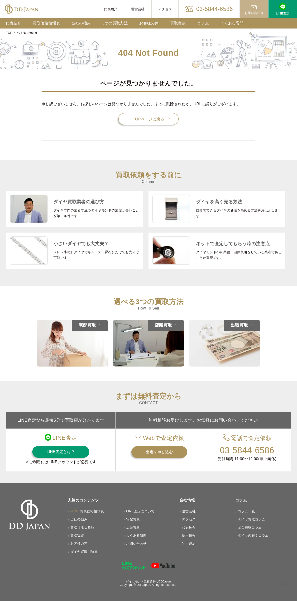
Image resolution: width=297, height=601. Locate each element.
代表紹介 (111, 9)
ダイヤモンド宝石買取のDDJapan (148, 581)
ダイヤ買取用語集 (84, 551)
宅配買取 (133, 519)
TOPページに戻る (148, 119)
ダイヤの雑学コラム (253, 535)
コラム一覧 (246, 511)
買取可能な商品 (82, 527)
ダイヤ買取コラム (251, 519)
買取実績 (178, 23)
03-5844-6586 (209, 9)
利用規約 (189, 543)
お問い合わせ (253, 9)
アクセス (165, 9)
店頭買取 (133, 527)
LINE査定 (282, 9)
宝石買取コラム (250, 527)
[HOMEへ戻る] (21, 9)
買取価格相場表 (46, 23)
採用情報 (189, 535)
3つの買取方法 (115, 23)
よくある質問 (232, 23)
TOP (9, 32)
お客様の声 (149, 23)
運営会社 (138, 9)
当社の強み (81, 23)
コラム (203, 23)
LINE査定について (140, 511)
